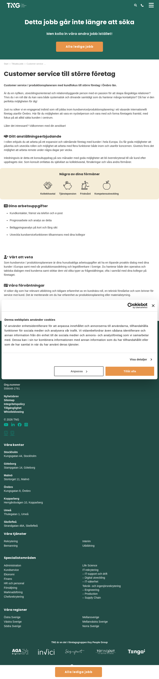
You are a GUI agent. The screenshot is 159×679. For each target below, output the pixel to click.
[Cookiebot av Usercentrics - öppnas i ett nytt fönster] (130, 305)
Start (6, 64)
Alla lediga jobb (79, 47)
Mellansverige (90, 617)
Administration (12, 565)
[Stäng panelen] (153, 305)
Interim (86, 541)
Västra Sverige (13, 621)
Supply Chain (93, 597)
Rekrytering (11, 541)
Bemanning (11, 545)
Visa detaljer (138, 359)
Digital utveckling (95, 577)
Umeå (7, 510)
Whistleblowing (14, 411)
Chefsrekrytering (14, 596)
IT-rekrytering (90, 569)
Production (91, 593)
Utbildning (88, 545)
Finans (8, 578)
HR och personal (14, 583)
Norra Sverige (90, 626)
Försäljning (10, 587)
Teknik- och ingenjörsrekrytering (101, 586)
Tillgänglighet (13, 407)
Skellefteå (10, 521)
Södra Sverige (12, 626)
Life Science (89, 565)
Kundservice (11, 569)
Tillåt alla (130, 371)
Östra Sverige (12, 617)
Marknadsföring (13, 592)
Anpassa (79, 371)
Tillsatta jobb (17, 64)
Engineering (92, 589)
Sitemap (9, 400)
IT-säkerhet (91, 581)
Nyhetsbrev (11, 396)
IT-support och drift (96, 573)
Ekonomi (9, 574)
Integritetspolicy (14, 404)
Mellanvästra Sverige (95, 621)
